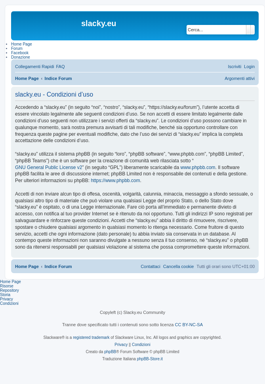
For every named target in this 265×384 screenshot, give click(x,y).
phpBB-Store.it (150, 359)
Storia (5, 295)
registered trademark (91, 337)
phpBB (110, 352)
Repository (9, 290)
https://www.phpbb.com (115, 180)
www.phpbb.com (198, 167)
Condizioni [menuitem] (9, 303)
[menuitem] (60, 66)
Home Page (10, 281)
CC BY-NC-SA (189, 324)
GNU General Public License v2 (48, 167)
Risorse (6, 286)
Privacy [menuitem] (6, 299)
